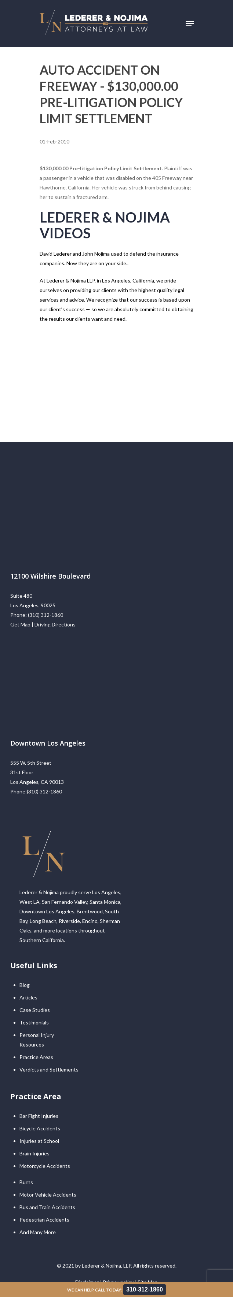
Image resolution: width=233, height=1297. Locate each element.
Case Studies (34, 1010)
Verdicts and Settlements (49, 1069)
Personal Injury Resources (36, 1040)
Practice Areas (36, 1057)
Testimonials (34, 1022)
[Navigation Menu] (190, 23)
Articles (28, 997)
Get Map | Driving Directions (43, 624)
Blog (24, 985)
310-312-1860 (144, 1289)
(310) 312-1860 (45, 615)
